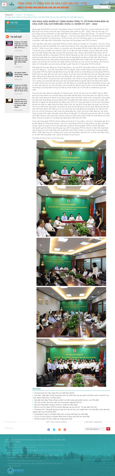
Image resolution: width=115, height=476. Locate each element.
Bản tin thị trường (17, 31)
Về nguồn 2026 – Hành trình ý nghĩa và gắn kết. (21, 74)
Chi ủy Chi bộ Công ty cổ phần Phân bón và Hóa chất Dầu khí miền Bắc (62, 416)
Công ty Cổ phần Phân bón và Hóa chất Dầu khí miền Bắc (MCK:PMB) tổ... (21, 60)
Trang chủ (9, 15)
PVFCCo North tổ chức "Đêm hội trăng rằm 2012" (53, 419)
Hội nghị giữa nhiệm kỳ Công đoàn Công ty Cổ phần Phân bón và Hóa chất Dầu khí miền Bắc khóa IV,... (44, 17)
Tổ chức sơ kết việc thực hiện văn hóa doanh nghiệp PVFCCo (58, 402)
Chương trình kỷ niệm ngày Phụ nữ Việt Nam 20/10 (54, 393)
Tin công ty (28, 15)
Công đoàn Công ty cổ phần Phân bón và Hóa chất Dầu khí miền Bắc (61, 414)
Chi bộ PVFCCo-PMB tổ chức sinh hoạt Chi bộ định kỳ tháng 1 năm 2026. (20, 103)
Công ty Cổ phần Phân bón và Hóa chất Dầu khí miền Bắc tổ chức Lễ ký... (21, 88)
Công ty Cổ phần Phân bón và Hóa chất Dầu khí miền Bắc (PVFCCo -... (21, 44)
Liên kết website (92, 429)
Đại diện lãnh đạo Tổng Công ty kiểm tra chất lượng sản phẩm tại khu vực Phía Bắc (66, 400)
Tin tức (18, 15)
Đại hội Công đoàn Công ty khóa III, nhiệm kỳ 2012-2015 (56, 405)
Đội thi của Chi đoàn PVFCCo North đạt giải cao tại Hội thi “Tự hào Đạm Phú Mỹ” (65, 407)
